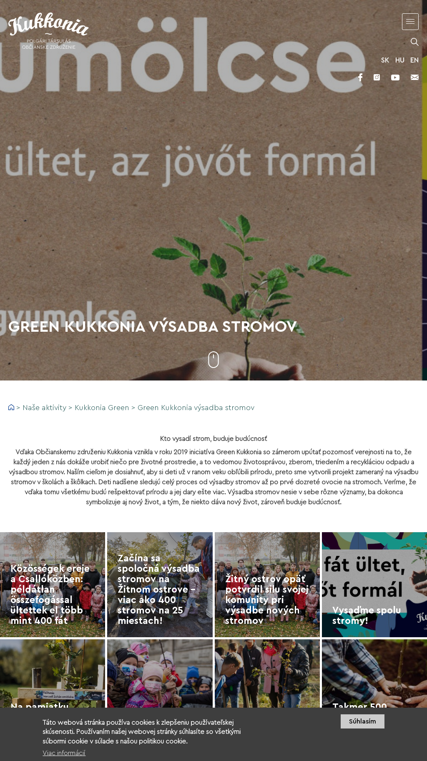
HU (399, 60)
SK (385, 60)
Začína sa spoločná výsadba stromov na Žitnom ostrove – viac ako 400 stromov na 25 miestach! (159, 589)
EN (414, 60)
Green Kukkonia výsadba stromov (196, 407)
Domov (11, 407)
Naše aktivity (44, 407)
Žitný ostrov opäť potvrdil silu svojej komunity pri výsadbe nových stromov (267, 600)
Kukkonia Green (102, 407)
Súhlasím (362, 721)
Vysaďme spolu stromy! (366, 616)
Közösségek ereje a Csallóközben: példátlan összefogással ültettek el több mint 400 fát (50, 595)
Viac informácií (64, 753)
